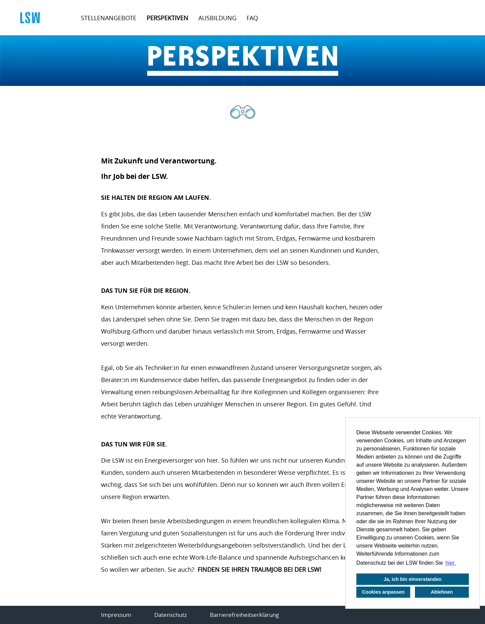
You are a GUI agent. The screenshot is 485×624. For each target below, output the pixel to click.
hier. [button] (451, 563)
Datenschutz (170, 615)
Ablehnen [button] (442, 592)
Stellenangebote (108, 18)
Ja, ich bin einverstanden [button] (413, 579)
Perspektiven (167, 18)
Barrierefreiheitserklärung (244, 615)
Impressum (116, 615)
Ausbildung (217, 18)
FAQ (252, 18)
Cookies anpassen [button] (383, 592)
